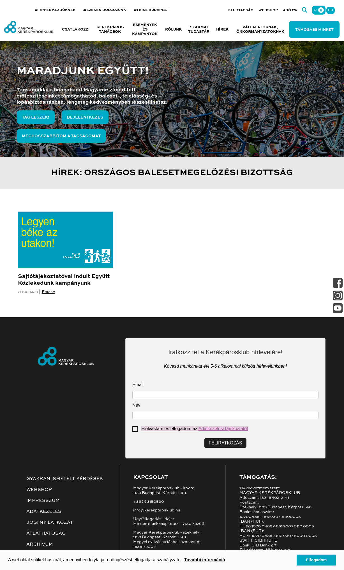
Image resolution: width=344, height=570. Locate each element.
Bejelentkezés (85, 117)
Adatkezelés (43, 511)
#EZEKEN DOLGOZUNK (104, 10)
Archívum (39, 544)
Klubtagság (240, 10)
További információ (204, 559)
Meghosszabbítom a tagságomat (61, 136)
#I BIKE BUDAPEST (151, 10)
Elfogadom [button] (316, 560)
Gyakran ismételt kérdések (64, 479)
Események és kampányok (145, 29)
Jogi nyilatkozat (49, 522)
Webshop (268, 10)
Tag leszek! (35, 117)
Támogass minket (314, 30)
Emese (48, 292)
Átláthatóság (46, 533)
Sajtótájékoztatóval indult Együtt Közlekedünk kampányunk (64, 280)
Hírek (222, 29)
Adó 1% (290, 10)
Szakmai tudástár (198, 30)
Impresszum (43, 501)
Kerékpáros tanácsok (110, 30)
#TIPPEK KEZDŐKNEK (55, 10)
